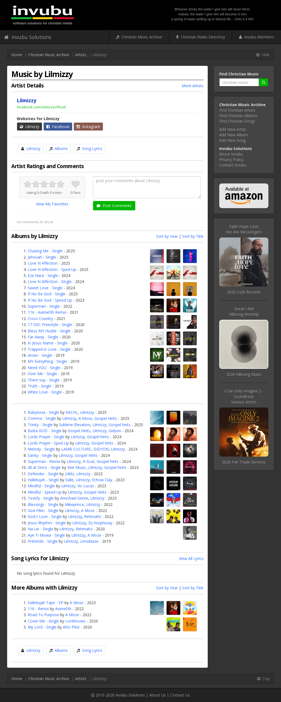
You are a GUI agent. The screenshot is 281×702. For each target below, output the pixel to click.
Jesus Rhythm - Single (47, 522)
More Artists (193, 85)
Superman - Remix (44, 461)
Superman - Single (44, 306)
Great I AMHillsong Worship (244, 311)
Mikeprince (74, 504)
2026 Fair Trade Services (244, 462)
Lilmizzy (29, 126)
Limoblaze (89, 541)
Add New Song (232, 140)
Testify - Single (41, 498)
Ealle (69, 479)
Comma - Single (42, 418)
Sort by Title (193, 236)
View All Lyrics (191, 558)
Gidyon (115, 430)
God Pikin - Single (43, 510)
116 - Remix (38, 608)
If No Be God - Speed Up (50, 300)
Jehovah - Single (42, 257)
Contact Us (180, 695)
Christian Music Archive (139, 36)
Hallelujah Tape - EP (45, 602)
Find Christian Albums (238, 115)
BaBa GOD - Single (44, 430)
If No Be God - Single (46, 293)
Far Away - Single (43, 336)
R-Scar (88, 461)
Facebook (57, 126)
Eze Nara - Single (43, 275)
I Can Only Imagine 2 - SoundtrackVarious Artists (243, 396)
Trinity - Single (40, 424)
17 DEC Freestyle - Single (50, 324)
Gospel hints (120, 424)
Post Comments (114, 205)
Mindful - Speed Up (44, 492)
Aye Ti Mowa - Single (46, 535)
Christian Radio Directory (200, 36)
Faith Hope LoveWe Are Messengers (244, 229)
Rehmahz (92, 516)
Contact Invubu (232, 165)
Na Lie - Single (40, 528)
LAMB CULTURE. (76, 449)
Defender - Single (43, 473)
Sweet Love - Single (45, 287)
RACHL (72, 412)
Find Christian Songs (237, 121)
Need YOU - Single (44, 367)
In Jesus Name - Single (48, 343)
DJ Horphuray (100, 522)
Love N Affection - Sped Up (52, 269)
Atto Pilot (71, 627)
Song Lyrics (92, 148)
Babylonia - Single (43, 412)
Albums (61, 148)
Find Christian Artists (237, 110)
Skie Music (76, 467)
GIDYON (101, 449)
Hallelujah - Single (43, 479)
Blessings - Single (43, 504)
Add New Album (233, 134)
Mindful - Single (41, 485)
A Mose (85, 418)
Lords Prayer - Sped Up (48, 443)
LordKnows (75, 621)
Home (16, 54)
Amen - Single (40, 355)
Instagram (88, 126)
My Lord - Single (42, 627)
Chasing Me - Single (45, 250)
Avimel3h (63, 608)
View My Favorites (52, 203)
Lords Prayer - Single (46, 436)
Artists (80, 54)
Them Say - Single (44, 380)
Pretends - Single (43, 541)
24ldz (69, 473)
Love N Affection (43, 263)
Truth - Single (39, 386)
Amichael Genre (74, 498)
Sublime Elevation (74, 424)
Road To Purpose (43, 614)
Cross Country (40, 318)
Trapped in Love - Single (49, 349)
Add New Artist (232, 129)
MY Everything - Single (47, 361)
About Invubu (231, 154)
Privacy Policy (231, 159)
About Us (157, 695)
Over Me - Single (42, 373)
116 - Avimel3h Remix (47, 312)
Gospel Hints (105, 418)
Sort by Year (167, 236)
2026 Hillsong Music (244, 374)
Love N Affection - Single (50, 281)
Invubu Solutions (27, 37)
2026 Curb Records (244, 292)
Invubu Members (256, 36)
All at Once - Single (44, 467)
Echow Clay (102, 479)
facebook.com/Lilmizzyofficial (41, 106)
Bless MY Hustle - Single (49, 330)
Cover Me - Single (43, 621)
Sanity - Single (40, 455)
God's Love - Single (45, 516)
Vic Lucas (85, 485)
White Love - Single (45, 392)
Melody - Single (41, 449)
